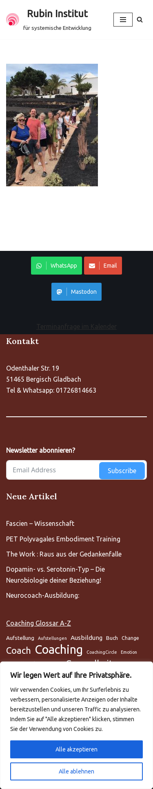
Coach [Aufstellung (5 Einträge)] (18, 650)
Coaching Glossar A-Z (38, 623)
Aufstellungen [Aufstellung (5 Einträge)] (52, 638)
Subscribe (122, 470)
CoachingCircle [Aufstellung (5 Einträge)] (101, 652)
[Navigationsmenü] (123, 20)
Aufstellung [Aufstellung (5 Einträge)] (20, 638)
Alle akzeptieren (76, 749)
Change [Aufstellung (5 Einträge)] (130, 638)
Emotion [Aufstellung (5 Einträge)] (129, 652)
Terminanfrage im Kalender (76, 326)
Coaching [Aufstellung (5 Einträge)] (59, 649)
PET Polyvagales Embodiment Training (63, 539)
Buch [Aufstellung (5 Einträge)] (112, 638)
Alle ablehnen (76, 771)
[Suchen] (140, 19)
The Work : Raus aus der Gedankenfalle (64, 554)
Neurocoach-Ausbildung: (42, 595)
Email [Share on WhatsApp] (103, 266)
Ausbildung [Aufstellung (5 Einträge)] (86, 637)
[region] (76, 725)
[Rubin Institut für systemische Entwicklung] (48, 20)
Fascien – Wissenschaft (40, 523)
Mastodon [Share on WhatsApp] (76, 292)
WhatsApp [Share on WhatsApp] (56, 266)
